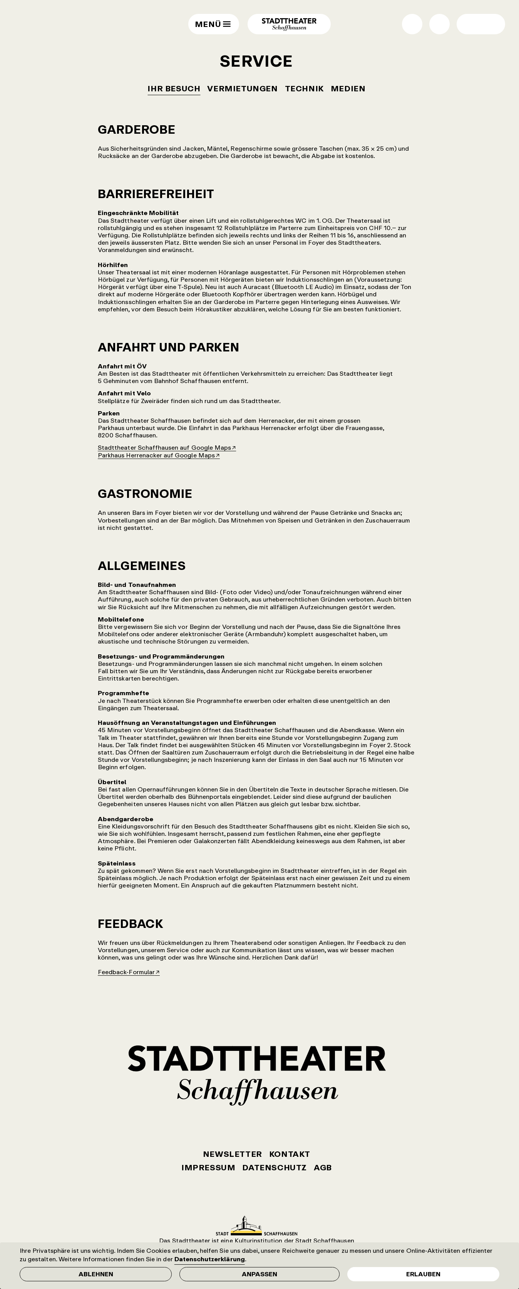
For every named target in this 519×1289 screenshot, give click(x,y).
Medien (348, 88)
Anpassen (259, 1274)
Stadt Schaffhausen (256, 1225)
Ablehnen (96, 1274)
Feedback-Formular (126, 972)
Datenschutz (274, 1167)
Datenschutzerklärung (209, 1259)
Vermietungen (242, 88)
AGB (323, 1167)
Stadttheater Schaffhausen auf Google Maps (164, 447)
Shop (412, 24)
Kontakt (289, 1154)
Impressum (208, 1167)
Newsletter (232, 1154)
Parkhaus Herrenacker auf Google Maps (156, 455)
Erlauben (423, 1274)
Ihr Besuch (173, 88)
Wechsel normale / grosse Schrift (491, 24)
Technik (304, 88)
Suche (439, 24)
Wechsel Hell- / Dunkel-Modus (470, 24)
